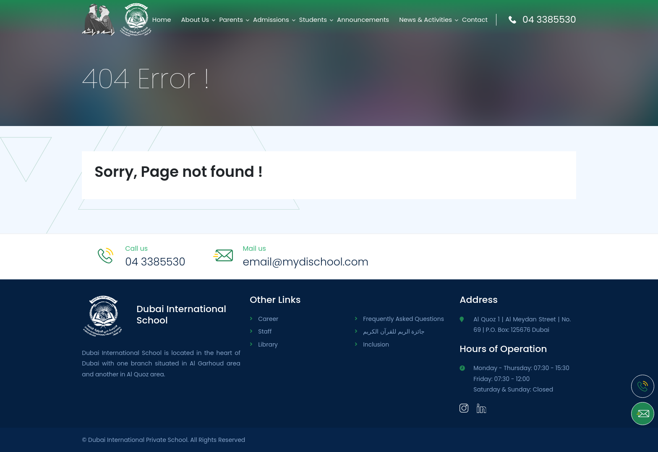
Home (161, 19)
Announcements (363, 19)
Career (268, 319)
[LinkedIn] (481, 407)
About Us (195, 19)
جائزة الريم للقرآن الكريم (394, 331)
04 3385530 (542, 19)
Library (268, 344)
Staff (265, 331)
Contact (475, 19)
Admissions (271, 19)
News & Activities (425, 19)
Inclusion (376, 344)
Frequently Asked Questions (403, 319)
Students (313, 19)
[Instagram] (464, 407)
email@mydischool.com (305, 262)
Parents (231, 19)
